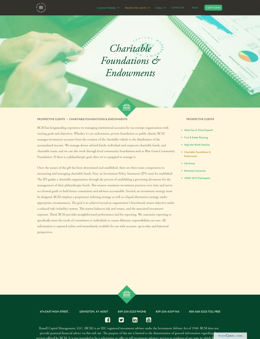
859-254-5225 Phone (132, 311)
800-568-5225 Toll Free (204, 311)
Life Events (189, 163)
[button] (107, 7)
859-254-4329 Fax (167, 311)
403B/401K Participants (197, 178)
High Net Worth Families (197, 144)
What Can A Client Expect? (198, 130)
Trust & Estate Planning (196, 137)
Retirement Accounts (195, 170)
